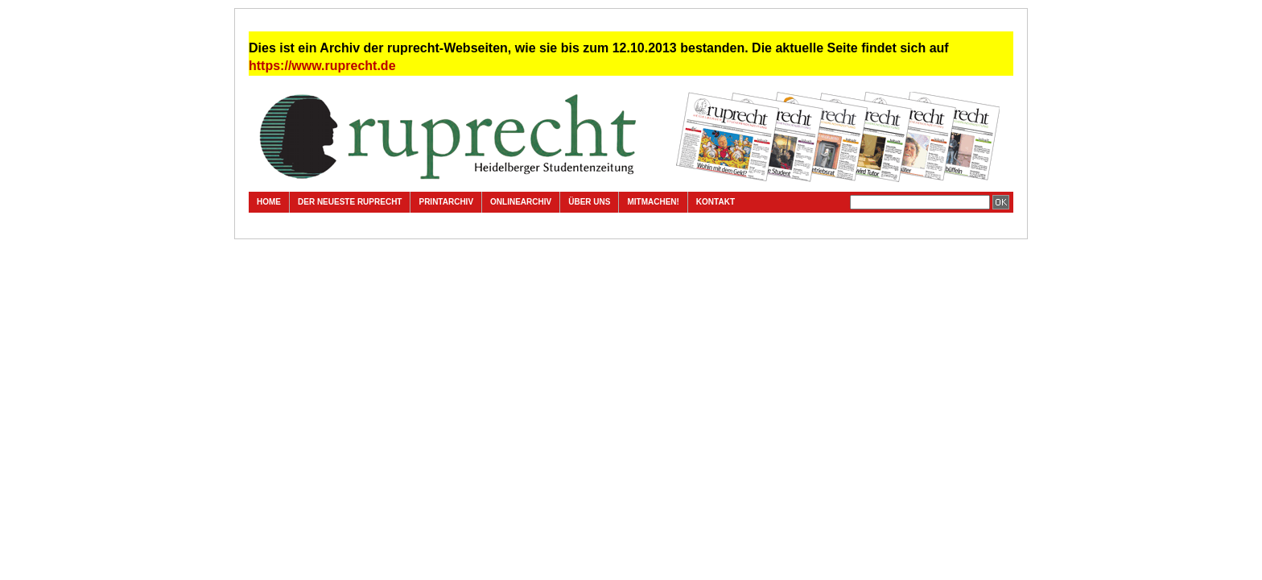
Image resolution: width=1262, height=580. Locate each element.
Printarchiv (446, 201)
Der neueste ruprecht (350, 201)
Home (269, 201)
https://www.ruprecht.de (322, 65)
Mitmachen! (652, 201)
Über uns (589, 201)
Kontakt (715, 201)
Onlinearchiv (520, 201)
